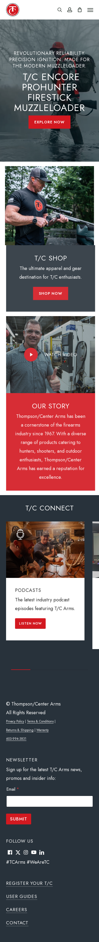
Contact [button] (17, 923)
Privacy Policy (15, 721)
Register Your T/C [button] (29, 883)
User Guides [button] (21, 896)
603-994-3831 (16, 738)
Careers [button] (16, 909)
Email (12, 789)
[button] (90, 9)
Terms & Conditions (40, 721)
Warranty (42, 730)
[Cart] (80, 9)
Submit (18, 819)
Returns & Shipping (20, 730)
